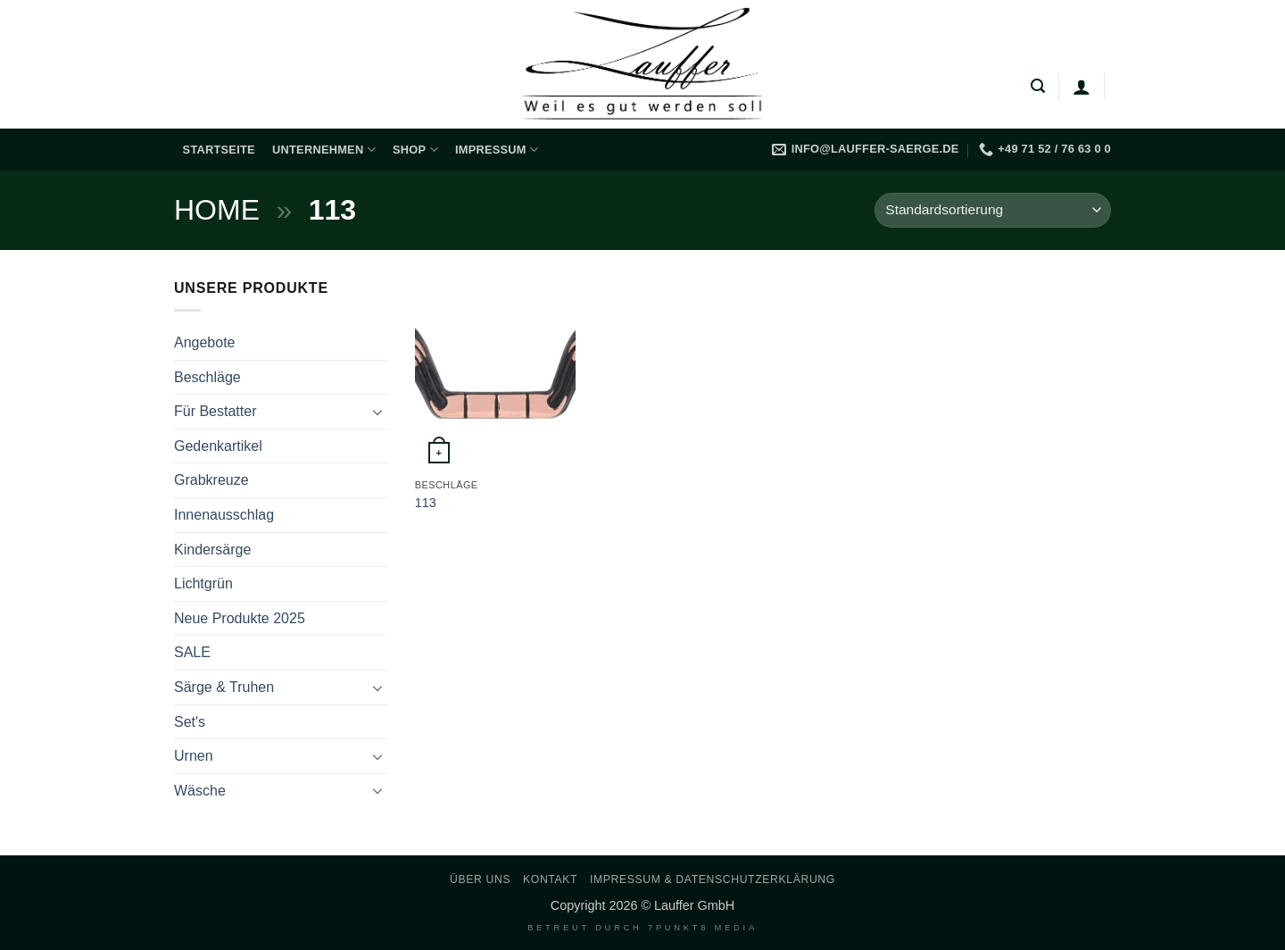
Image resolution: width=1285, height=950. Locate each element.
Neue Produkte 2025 (239, 618)
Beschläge (207, 377)
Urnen (193, 755)
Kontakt (550, 879)
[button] (1038, 86)
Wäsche (200, 790)
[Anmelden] (1081, 86)
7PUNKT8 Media (703, 927)
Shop (415, 149)
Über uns (480, 879)
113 (425, 503)
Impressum (496, 149)
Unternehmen (324, 149)
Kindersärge (212, 549)
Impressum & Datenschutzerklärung (712, 879)
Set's (189, 721)
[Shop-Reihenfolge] (993, 210)
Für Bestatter (215, 411)
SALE (192, 652)
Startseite (219, 149)
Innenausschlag (224, 514)
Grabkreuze (211, 480)
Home (217, 210)
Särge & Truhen (224, 687)
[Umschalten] (377, 411)
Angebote (205, 342)
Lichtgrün (203, 583)
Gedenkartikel (218, 446)
